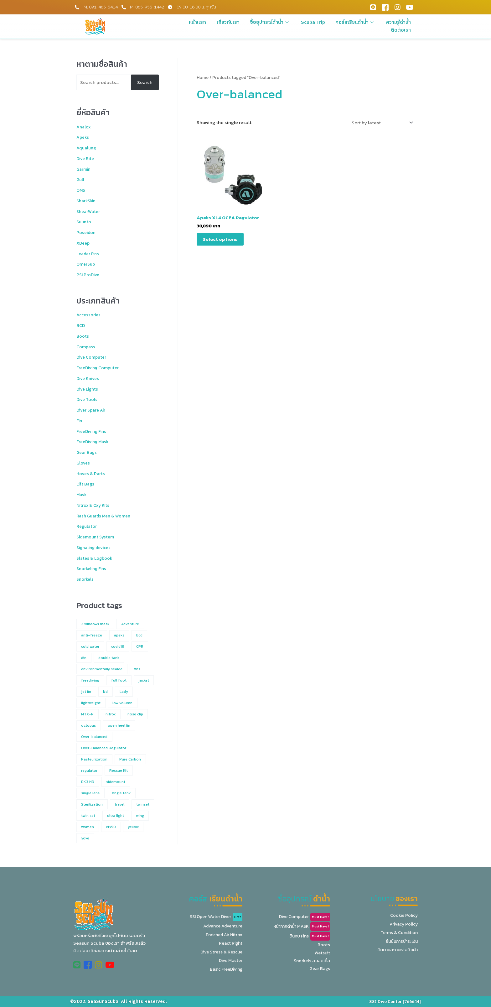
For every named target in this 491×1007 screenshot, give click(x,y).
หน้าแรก (203, 22)
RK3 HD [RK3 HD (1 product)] (87, 782)
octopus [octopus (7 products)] (88, 725)
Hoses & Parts (91, 473)
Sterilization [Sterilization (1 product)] (92, 804)
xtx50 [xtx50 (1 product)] (111, 827)
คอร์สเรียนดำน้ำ (357, 22)
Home (203, 77)
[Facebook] (385, 7)
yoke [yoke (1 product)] (85, 838)
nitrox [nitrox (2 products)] (111, 714)
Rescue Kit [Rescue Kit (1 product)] (118, 770)
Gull (80, 179)
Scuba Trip (316, 22)
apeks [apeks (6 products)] (119, 635)
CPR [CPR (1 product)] (139, 646)
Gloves (83, 462)
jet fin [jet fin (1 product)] (86, 691)
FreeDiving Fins (93, 431)
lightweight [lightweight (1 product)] (91, 703)
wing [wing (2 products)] (140, 815)
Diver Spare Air (92, 409)
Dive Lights (88, 388)
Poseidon (86, 232)
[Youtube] (409, 7)
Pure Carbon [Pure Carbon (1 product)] (130, 759)
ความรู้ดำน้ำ (399, 22)
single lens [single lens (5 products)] (90, 793)
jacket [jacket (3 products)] (143, 680)
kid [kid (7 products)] (105, 691)
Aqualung (87, 147)
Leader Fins (89, 253)
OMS (81, 190)
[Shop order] (381, 122)
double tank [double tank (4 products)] (108, 658)
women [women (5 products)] (87, 827)
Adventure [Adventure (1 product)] (130, 624)
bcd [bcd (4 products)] (139, 635)
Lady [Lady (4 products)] (124, 691)
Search (144, 82)
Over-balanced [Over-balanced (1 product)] (94, 737)
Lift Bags (86, 483)
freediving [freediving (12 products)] (90, 680)
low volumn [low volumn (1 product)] (122, 703)
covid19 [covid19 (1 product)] (117, 646)
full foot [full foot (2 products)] (119, 680)
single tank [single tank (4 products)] (121, 793)
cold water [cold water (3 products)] (90, 646)
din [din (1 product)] (83, 658)
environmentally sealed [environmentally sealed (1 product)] (101, 669)
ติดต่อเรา (401, 30)
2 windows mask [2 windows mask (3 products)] (95, 624)
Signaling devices (95, 547)
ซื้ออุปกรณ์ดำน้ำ (274, 22)
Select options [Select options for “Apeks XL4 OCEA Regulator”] (220, 239)
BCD (80, 325)
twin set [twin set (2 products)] (88, 815)
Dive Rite (86, 158)
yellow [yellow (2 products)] (133, 827)
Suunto (84, 221)
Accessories (89, 314)
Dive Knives (89, 378)
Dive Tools (87, 399)
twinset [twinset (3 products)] (142, 804)
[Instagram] (397, 7)
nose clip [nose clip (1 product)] (135, 714)
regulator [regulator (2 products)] (89, 770)
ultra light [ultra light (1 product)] (115, 815)
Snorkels (85, 579)
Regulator (87, 526)
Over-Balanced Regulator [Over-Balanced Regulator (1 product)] (103, 748)
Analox (84, 126)
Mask (82, 494)
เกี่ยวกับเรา (233, 22)
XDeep (83, 243)
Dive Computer (92, 357)
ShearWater (89, 211)
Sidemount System (96, 536)
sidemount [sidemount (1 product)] (115, 782)
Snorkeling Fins (93, 568)
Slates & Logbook (95, 558)
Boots (82, 336)
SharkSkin (87, 200)
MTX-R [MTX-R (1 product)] (87, 714)
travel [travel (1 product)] (119, 804)
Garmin (84, 169)
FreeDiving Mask (94, 441)
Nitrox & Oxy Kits (94, 505)
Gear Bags (87, 452)
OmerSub (86, 263)
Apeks (83, 137)
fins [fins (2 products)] (137, 669)
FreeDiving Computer (99, 367)
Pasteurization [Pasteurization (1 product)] (94, 759)
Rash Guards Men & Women (105, 515)
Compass (86, 346)
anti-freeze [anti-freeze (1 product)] (91, 635)
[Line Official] (373, 7)
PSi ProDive (89, 274)
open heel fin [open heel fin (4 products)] (119, 725)
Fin (79, 420)
